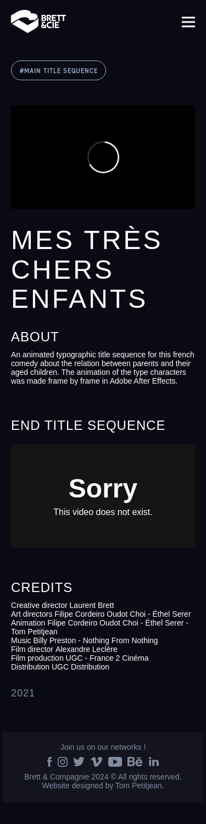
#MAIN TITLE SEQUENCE (59, 71)
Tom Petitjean (138, 785)
